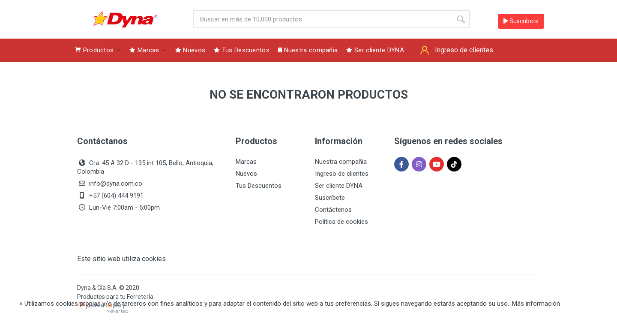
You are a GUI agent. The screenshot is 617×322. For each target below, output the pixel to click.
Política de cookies (341, 222)
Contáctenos (333, 210)
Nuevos (246, 174)
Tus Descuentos (259, 186)
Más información (536, 303)
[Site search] (322, 19)
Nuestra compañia (341, 162)
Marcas (246, 162)
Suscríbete (521, 21)
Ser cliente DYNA (338, 186)
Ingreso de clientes (341, 174)
